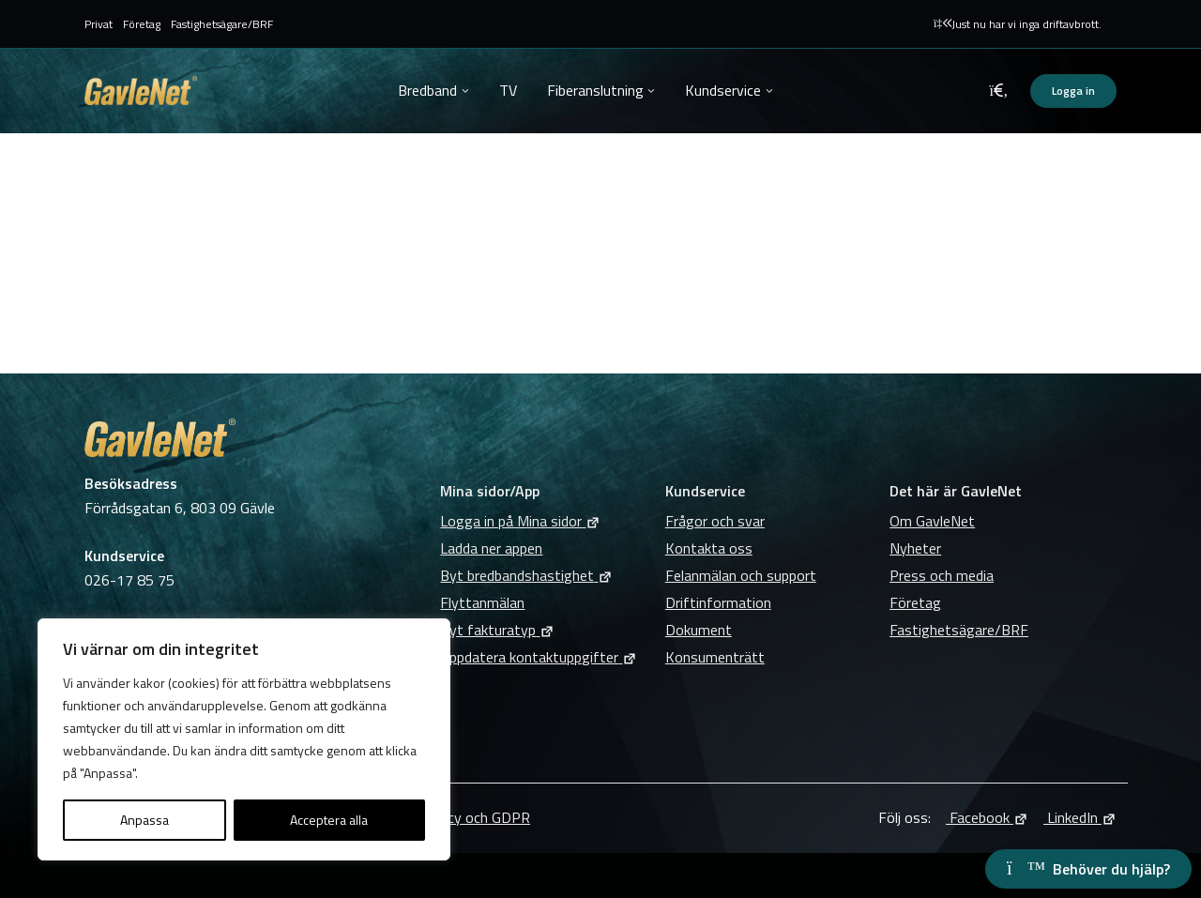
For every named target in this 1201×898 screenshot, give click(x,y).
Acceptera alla (329, 820)
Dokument (698, 629)
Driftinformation (718, 602)
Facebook (987, 817)
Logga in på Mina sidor (520, 521)
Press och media (941, 575)
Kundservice (723, 90)
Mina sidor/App (490, 490)
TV (508, 90)
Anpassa (144, 820)
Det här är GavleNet (955, 490)
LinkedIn (1080, 817)
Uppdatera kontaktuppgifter (538, 657)
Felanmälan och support (740, 575)
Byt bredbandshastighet (526, 575)
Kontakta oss (709, 548)
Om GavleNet (932, 521)
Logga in (1073, 90)
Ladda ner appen (491, 548)
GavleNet (140, 90)
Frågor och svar (715, 521)
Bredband (427, 90)
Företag (141, 24)
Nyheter (915, 548)
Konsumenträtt (715, 657)
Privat (98, 24)
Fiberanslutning (595, 90)
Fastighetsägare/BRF (222, 24)
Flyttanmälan (482, 602)
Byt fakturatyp (497, 629)
